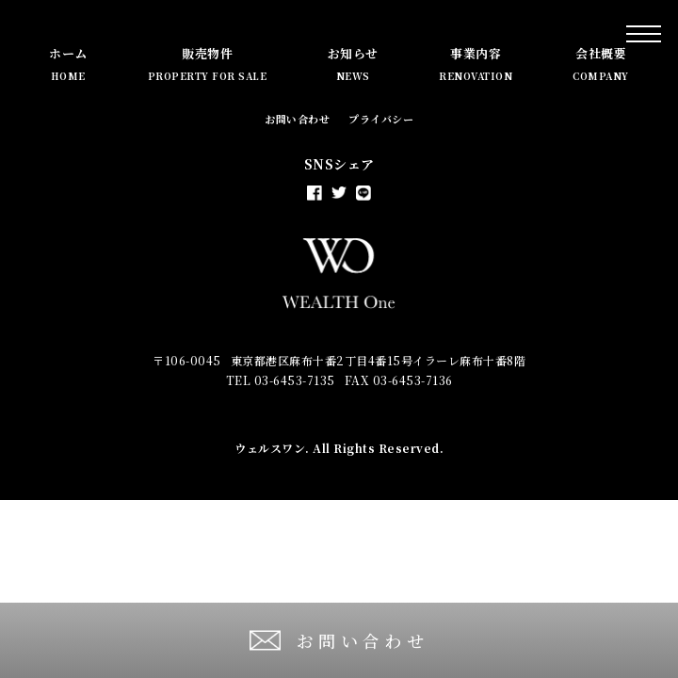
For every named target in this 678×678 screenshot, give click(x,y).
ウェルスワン (269, 448)
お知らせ (353, 63)
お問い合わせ (297, 118)
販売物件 (207, 63)
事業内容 (475, 63)
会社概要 (601, 63)
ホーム (68, 63)
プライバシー (380, 118)
